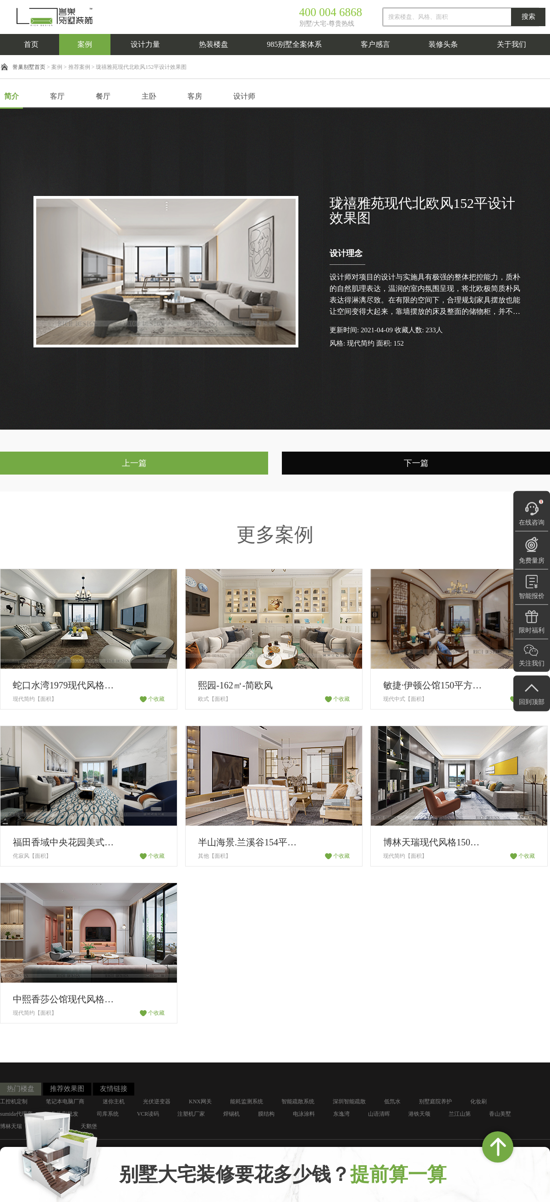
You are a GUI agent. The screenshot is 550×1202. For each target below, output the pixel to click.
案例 (84, 44)
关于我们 (511, 44)
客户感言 (375, 44)
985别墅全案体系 (294, 44)
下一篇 (416, 463)
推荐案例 (79, 67)
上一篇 (134, 463)
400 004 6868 (331, 12)
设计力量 (145, 44)
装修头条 (443, 44)
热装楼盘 (213, 44)
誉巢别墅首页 (28, 67)
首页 (31, 44)
